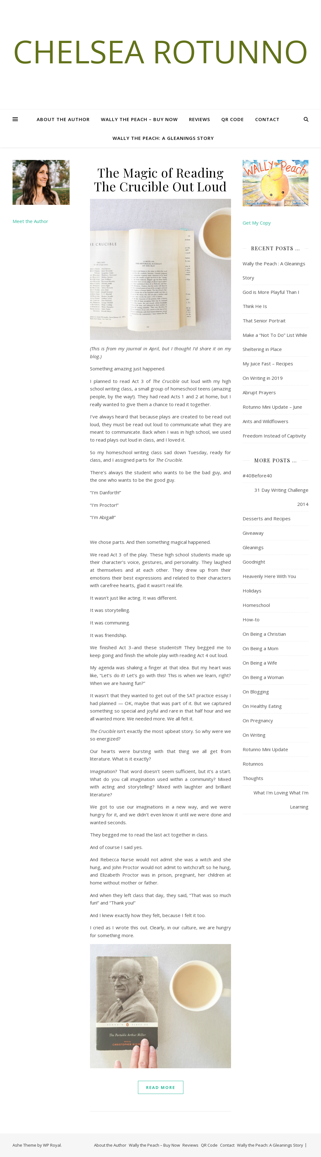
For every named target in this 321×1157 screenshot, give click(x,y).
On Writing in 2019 (263, 378)
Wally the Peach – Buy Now (139, 119)
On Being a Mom (260, 648)
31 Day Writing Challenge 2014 (281, 497)
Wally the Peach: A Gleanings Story (163, 138)
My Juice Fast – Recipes (268, 363)
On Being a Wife (260, 663)
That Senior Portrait (264, 320)
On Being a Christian (264, 634)
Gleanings (253, 547)
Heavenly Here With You (269, 576)
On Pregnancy (258, 720)
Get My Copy (257, 223)
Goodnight (254, 562)
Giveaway (253, 533)
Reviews (199, 119)
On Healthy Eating (262, 706)
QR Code (232, 119)
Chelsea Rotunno (160, 51)
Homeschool (256, 605)
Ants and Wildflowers (265, 421)
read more (160, 1087)
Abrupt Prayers (259, 392)
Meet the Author (30, 221)
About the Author (63, 119)
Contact (267, 119)
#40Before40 (257, 475)
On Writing (254, 735)
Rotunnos (253, 764)
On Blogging (256, 691)
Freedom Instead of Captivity (274, 436)
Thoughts (253, 778)
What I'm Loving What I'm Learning (281, 799)
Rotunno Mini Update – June (272, 407)
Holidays (252, 590)
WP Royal (52, 1145)
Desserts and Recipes (267, 518)
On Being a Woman (263, 677)
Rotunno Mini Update (265, 749)
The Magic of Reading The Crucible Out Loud (160, 179)
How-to (251, 619)
